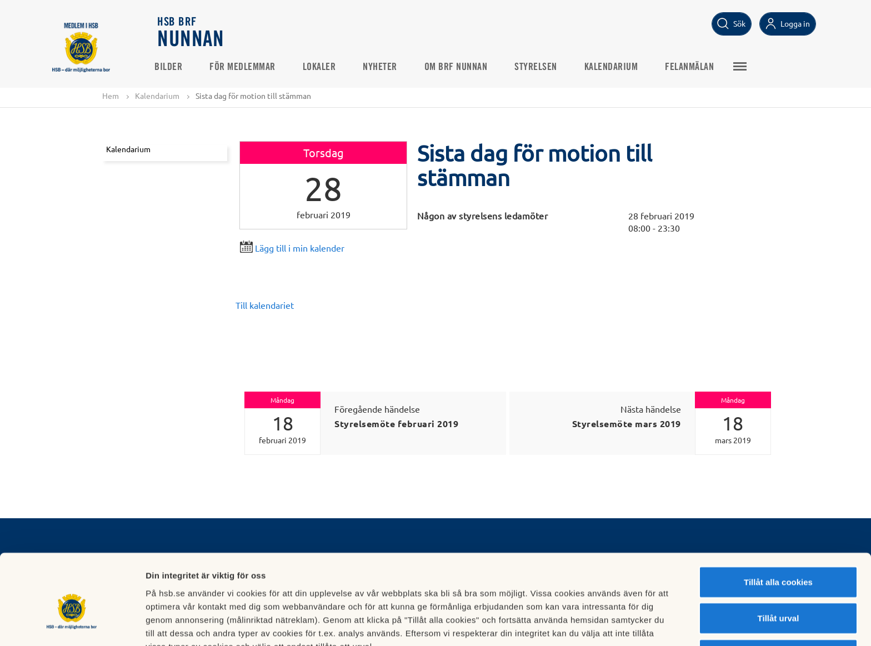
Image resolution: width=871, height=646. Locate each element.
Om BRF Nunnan (459, 67)
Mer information (591, 624)
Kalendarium (615, 67)
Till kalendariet (265, 305)
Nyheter (383, 67)
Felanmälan (692, 67)
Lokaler (322, 67)
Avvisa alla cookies (778, 596)
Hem (110, 96)
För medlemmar (246, 67)
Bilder (172, 67)
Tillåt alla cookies (778, 523)
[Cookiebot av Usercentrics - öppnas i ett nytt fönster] (72, 624)
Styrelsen (539, 67)
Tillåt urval (778, 560)
